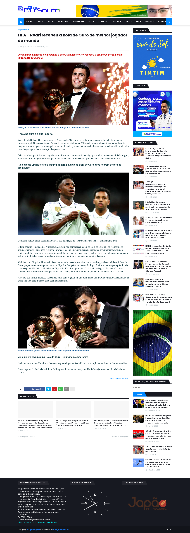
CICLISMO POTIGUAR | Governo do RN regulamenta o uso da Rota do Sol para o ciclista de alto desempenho (158, 298)
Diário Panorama (116, 379)
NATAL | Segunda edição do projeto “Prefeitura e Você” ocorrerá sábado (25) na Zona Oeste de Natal (72, 423)
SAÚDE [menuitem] (29, 21)
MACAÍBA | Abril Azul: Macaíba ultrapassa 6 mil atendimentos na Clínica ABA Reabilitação (157, 283)
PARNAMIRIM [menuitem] (78, 21)
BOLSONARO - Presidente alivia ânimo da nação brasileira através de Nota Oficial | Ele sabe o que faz (157, 404)
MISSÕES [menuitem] (149, 21)
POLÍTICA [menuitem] (162, 21)
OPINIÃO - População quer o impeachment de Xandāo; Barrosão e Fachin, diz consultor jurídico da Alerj (158, 419)
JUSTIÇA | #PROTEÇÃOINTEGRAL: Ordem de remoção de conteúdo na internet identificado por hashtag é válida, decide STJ (157, 188)
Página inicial (23, 29)
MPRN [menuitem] (138, 21)
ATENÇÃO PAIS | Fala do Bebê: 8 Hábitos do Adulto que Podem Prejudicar (158, 219)
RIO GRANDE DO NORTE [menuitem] (98, 21)
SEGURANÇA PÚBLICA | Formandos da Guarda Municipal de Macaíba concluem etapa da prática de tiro (111, 423)
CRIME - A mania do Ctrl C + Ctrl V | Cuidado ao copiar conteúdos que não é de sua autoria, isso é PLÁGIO (158, 435)
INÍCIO (169, 529)
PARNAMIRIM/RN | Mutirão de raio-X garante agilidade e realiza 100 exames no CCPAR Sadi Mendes (158, 234)
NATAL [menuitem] (51, 21)
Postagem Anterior (27, 436)
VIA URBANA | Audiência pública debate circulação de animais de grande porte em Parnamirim (158, 170)
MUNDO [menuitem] (128, 21)
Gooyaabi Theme (61, 529)
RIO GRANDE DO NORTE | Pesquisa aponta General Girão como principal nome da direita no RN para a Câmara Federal (158, 266)
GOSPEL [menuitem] (40, 21)
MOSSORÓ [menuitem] (63, 21)
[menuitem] (21, 21)
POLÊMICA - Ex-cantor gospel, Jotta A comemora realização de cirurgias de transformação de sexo (157, 206)
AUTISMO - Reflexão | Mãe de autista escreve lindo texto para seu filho (158, 449)
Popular (138, 394)
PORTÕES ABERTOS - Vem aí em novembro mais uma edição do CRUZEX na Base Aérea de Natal (158, 463)
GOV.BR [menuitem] (117, 21)
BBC (127, 379)
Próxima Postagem (120, 436)
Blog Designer (33, 529)
